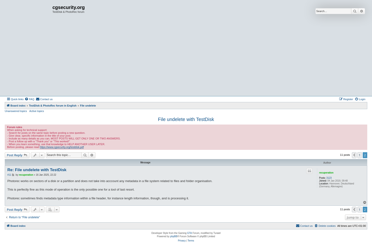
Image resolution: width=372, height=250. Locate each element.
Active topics (36, 111)
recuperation (326, 172)
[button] (354, 155)
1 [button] (359, 155)
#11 (9, 175)
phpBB (173, 236)
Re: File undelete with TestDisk (36, 170)
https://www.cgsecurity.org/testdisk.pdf (62, 147)
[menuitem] (29, 99)
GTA (189, 233)
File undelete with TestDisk (186, 119)
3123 (329, 178)
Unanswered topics (16, 111)
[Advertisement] (186, 60)
